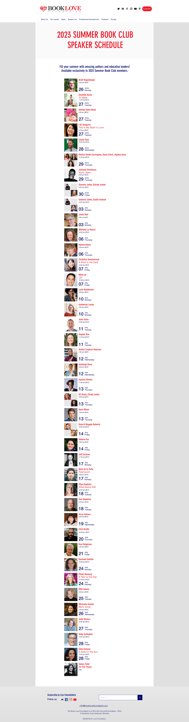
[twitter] (118, 8)
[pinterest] (139, 8)
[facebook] (126, 8)
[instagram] (131, 8)
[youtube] (135, 8)
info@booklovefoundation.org (94, 705)
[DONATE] (147, 8)
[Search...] (116, 697)
